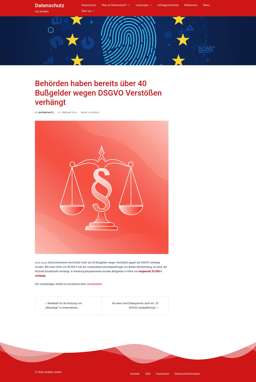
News (206, 5)
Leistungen (142, 5)
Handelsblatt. (95, 284)
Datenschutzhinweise (187, 373)
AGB (147, 373)
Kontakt (134, 373)
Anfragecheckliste (168, 5)
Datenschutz (49, 5)
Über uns (86, 11)
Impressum (162, 373)
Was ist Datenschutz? (114, 5)
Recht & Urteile (90, 112)
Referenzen (190, 5)
